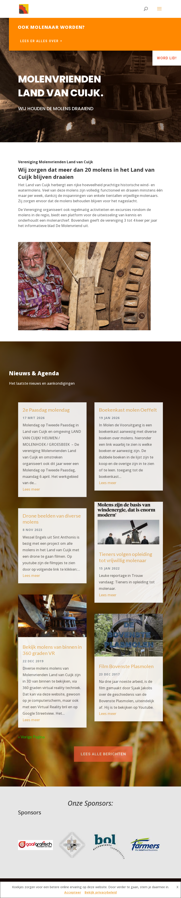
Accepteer (72, 892)
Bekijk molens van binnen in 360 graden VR (52, 650)
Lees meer (31, 489)
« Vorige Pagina (31, 736)
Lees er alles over (75, 41)
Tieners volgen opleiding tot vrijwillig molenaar (125, 557)
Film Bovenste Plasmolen (126, 666)
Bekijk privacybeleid (101, 892)
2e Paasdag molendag (46, 410)
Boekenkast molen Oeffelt (128, 410)
